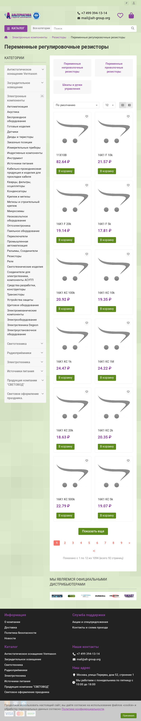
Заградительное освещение (25, 85)
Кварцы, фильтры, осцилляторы (19, 184)
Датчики (12, 131)
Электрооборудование (22, 319)
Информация (15, 615)
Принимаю (128, 715)
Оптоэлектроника (18, 225)
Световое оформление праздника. (25, 396)
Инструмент (15, 158)
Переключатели (17, 236)
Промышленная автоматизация (17, 243)
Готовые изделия (18, 126)
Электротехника (25, 362)
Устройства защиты (20, 300)
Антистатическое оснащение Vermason (25, 71)
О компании (12, 622)
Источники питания (20, 163)
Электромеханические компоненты (22, 312)
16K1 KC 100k (65, 293)
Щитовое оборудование (23, 305)
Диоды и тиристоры (20, 137)
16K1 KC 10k (106, 293)
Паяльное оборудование (23, 231)
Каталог (11, 647)
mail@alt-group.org (93, 18)
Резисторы (59, 37)
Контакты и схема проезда (90, 627)
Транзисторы (15, 294)
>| (94, 551)
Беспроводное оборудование (16, 119)
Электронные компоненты (29, 37)
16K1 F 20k (63, 224)
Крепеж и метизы (18, 196)
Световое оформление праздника (26, 692)
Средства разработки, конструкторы (21, 287)
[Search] (94, 28)
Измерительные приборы (24, 147)
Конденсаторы (17, 191)
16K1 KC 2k (105, 430)
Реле (10, 261)
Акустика (13, 112)
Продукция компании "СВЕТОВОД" (25, 382)
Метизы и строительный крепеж (23, 204)
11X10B (61, 155)
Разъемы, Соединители (22, 251)
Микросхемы (15, 211)
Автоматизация (17, 106)
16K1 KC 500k (65, 499)
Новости (10, 638)
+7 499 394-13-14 (91, 13)
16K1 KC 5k (105, 499)
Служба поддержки (88, 615)
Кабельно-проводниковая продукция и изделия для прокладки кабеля (24, 172)
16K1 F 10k (105, 155)
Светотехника (25, 343)
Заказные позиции (19, 142)
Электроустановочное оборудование (21, 332)
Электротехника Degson (22, 325)
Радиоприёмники (25, 353)
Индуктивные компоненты (25, 153)
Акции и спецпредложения (90, 622)
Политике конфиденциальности (83, 709)
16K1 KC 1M (106, 361)
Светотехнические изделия (25, 266)
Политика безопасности (20, 632)
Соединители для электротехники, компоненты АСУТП (20, 276)
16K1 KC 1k (63, 361)
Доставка (10, 627)
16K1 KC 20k (64, 430)
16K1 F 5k (104, 224)
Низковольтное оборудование (17, 218)
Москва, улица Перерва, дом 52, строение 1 (105, 674)
